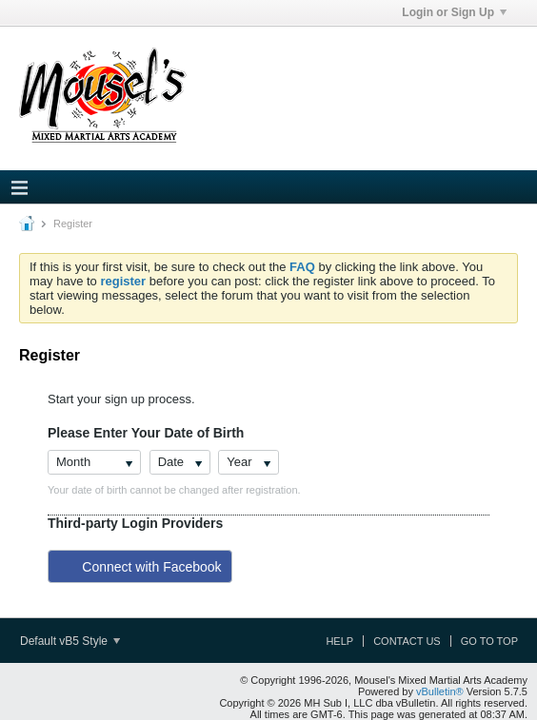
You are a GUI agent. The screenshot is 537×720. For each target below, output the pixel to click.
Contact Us (407, 641)
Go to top (489, 641)
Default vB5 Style (70, 641)
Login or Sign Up (454, 12)
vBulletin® (440, 691)
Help (339, 641)
